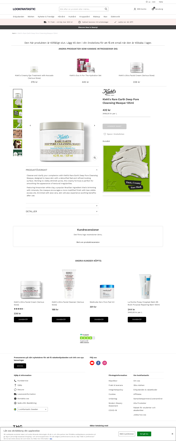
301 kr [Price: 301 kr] (93, 306)
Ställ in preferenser (127, 434)
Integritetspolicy (116, 390)
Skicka (20, 366)
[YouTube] (92, 364)
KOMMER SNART (114, 126)
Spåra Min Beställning (25, 403)
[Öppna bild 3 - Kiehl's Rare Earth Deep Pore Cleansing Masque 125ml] (17, 113)
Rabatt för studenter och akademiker (144, 409)
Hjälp (161, 2)
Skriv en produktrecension (88, 242)
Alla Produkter (139, 403)
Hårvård (61, 17)
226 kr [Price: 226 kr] (17, 313)
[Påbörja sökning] (106, 9)
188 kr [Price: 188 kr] (55, 309)
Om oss (136, 381)
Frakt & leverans (116, 385)
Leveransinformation (25, 394)
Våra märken (138, 385)
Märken (31, 17)
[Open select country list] (33, 409)
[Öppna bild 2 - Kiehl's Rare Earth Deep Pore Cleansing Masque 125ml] (17, 103)
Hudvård (72, 17)
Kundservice (21, 380)
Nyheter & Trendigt (46, 17)
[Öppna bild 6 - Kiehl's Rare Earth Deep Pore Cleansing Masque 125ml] (17, 144)
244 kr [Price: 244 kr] (131, 309)
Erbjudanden (18, 17)
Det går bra (144, 434)
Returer (19, 389)
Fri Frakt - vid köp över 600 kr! (58, 22)
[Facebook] (98, 364)
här (51, 439)
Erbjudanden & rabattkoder (145, 390)
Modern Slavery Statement (115, 404)
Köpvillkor (113, 381)
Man (105, 17)
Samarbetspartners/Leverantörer (148, 399)
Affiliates (137, 394)
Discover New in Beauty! (88, 27)
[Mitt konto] (140, 9)
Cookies (112, 394)
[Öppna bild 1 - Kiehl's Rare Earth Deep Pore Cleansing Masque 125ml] (17, 93)
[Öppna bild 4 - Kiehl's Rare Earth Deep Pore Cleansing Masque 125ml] (17, 123)
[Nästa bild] (94, 125)
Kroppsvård (84, 17)
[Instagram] (104, 364)
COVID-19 (113, 410)
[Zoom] (94, 157)
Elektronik (115, 17)
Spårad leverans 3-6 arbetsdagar (92, 22)
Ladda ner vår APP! (123, 22)
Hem (14, 33)
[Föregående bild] (30, 125)
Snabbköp (25, 320)
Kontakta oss (21, 398)
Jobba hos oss (139, 415)
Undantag (113, 399)
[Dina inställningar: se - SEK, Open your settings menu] (150, 2)
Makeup (96, 17)
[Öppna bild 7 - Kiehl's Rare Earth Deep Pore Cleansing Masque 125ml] (17, 154)
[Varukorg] (158, 9)
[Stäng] (172, 433)
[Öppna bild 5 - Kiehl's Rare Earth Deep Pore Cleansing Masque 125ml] (17, 133)
